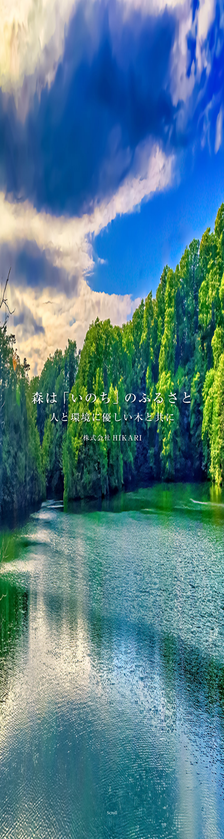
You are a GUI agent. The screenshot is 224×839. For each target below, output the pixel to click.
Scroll (112, 812)
